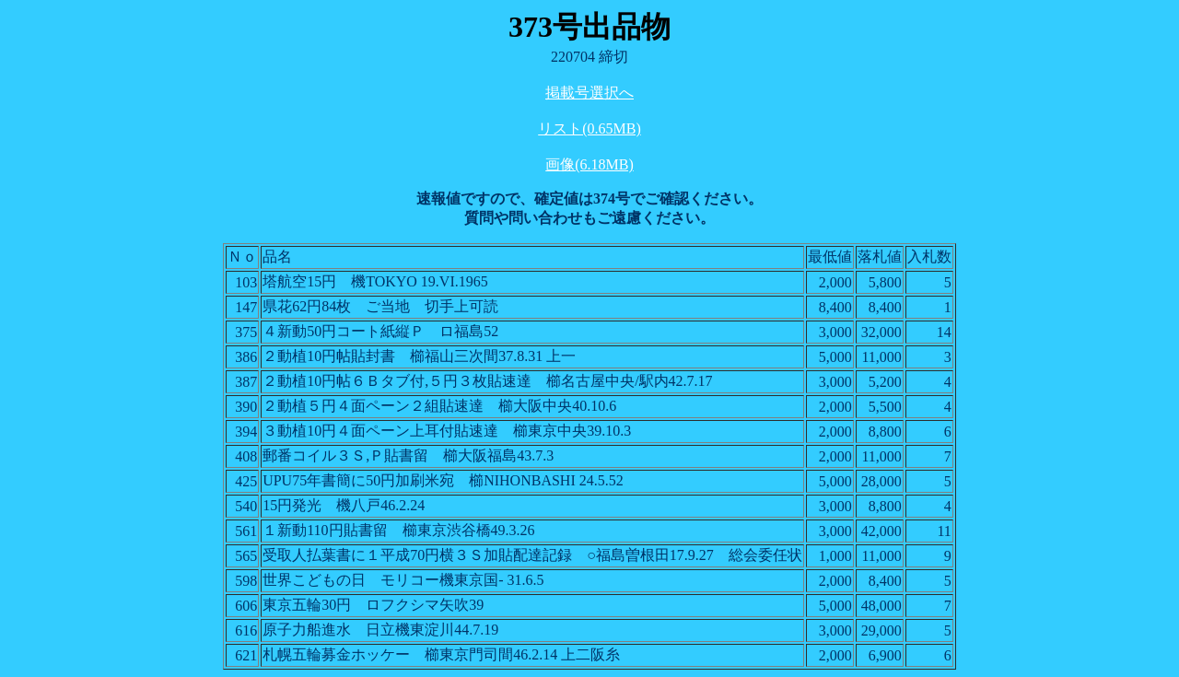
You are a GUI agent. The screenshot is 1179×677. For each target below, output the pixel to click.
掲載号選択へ (589, 92)
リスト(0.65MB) (589, 128)
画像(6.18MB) (589, 164)
